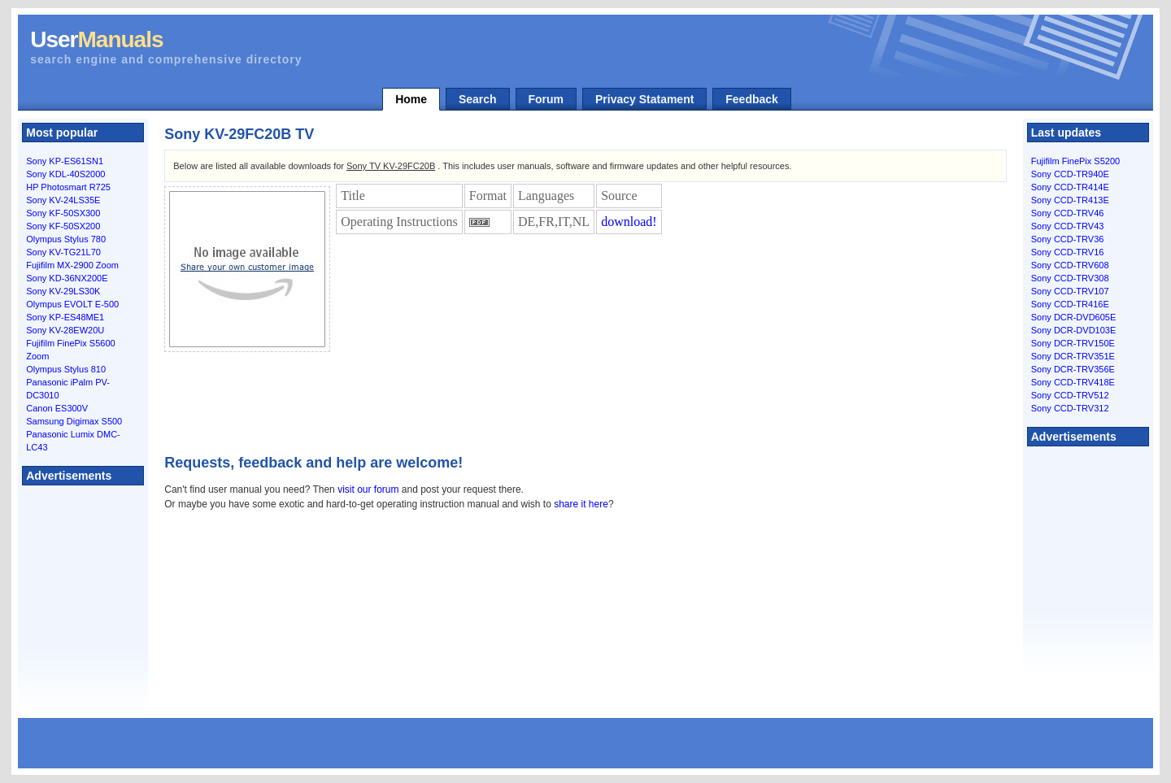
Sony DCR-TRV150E (1073, 343)
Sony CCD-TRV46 (1067, 213)
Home (411, 99)
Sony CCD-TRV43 (1067, 226)
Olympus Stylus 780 (66, 239)
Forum (546, 99)
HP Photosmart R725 (68, 187)
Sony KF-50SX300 (63, 213)
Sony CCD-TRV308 (1070, 278)
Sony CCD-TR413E (1070, 200)
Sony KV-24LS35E (63, 200)
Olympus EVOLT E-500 (72, 304)
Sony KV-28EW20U (65, 330)
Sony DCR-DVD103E (1074, 330)
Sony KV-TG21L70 (63, 252)
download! (628, 221)
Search (478, 99)
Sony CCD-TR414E (1070, 187)
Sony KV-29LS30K (63, 291)
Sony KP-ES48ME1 (65, 317)
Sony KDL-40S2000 (65, 174)
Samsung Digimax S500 (74, 421)
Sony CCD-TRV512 (1070, 395)
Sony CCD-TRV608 (1070, 265)
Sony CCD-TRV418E (1073, 382)
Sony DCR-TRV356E (1073, 369)
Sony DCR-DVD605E (1074, 317)
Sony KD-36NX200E (66, 278)
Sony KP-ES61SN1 (64, 161)
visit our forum (367, 489)
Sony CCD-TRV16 (1067, 252)
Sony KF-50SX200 (63, 226)
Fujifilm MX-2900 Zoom (72, 265)
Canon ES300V (57, 408)
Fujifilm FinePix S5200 (1075, 161)
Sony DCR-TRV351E (1073, 356)
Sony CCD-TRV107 (1070, 291)
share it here (581, 504)
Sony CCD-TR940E (1070, 174)
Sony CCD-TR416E (1070, 304)
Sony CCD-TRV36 (1067, 239)
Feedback (751, 99)
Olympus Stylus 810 (66, 369)
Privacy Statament (644, 99)
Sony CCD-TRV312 (1070, 408)
